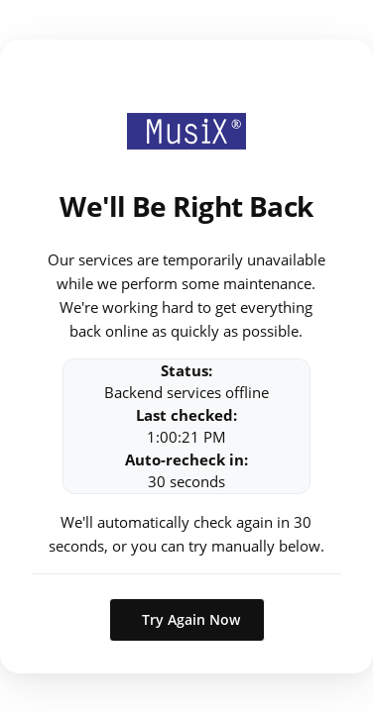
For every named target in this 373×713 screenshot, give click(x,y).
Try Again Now (191, 619)
